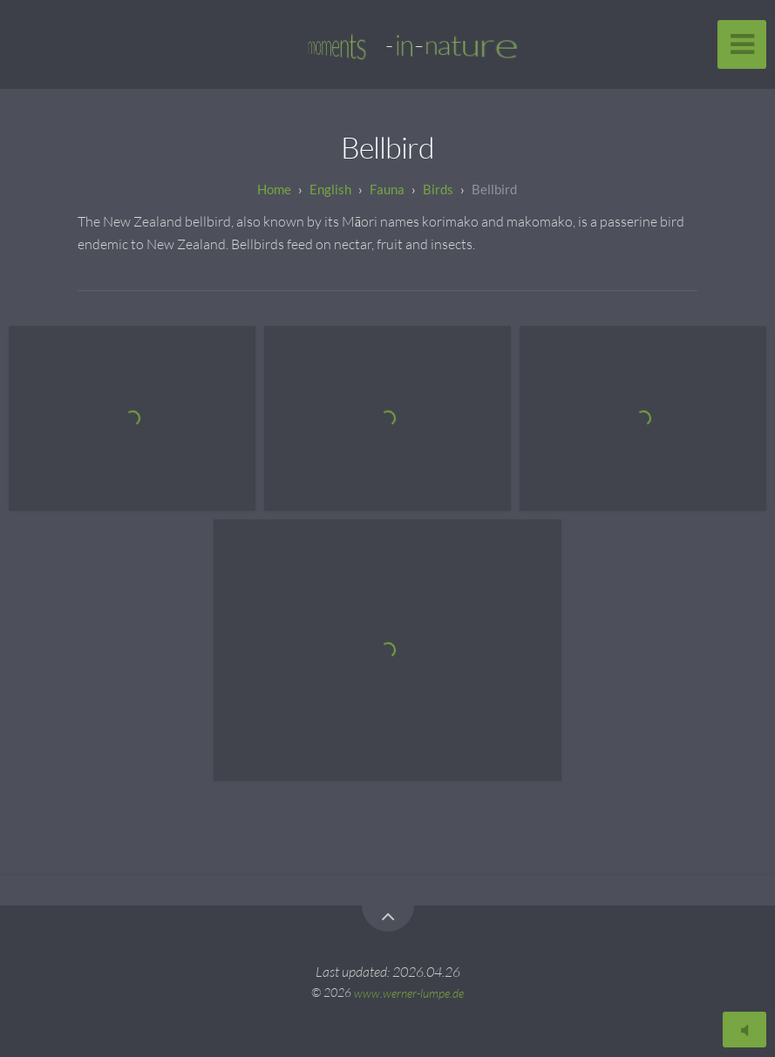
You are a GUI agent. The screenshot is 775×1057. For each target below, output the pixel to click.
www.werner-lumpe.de (409, 992)
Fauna (387, 189)
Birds (438, 189)
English (330, 189)
